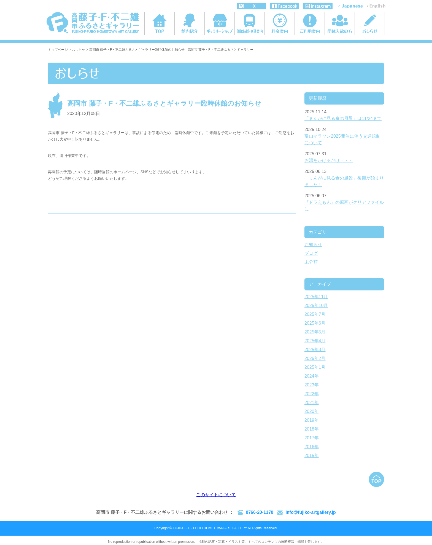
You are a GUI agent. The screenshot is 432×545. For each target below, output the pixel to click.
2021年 (311, 402)
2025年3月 (315, 349)
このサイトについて (216, 494)
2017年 (311, 438)
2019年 (311, 420)
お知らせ (313, 244)
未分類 (311, 262)
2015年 (311, 455)
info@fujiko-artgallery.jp (310, 512)
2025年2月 (315, 358)
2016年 (311, 446)
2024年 (311, 376)
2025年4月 (315, 340)
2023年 (311, 385)
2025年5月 (315, 332)
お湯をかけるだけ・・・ (328, 160)
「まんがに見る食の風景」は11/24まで (343, 118)
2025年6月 (315, 323)
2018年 (311, 429)
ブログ (311, 253)
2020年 (311, 411)
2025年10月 (316, 305)
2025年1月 (315, 367)
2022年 (311, 393)
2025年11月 (316, 296)
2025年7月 (315, 314)
